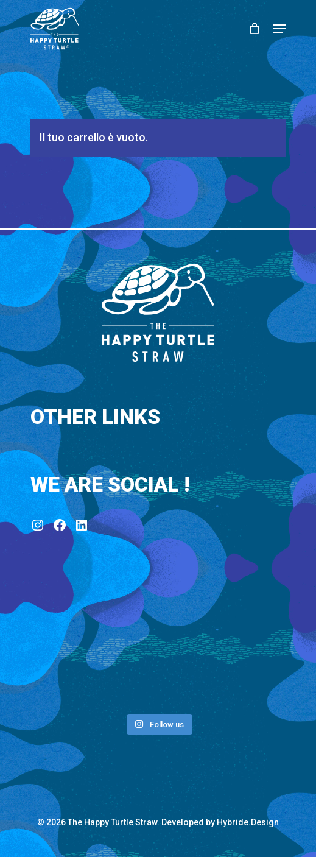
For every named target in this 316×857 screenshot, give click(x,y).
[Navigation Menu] (279, 29)
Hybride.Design (248, 822)
